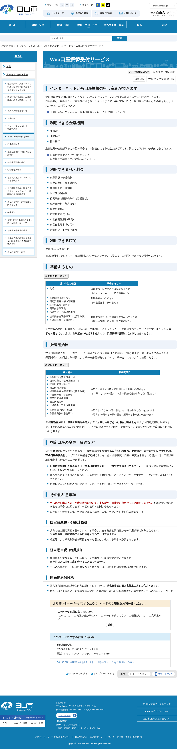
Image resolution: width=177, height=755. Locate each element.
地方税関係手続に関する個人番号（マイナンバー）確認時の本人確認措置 (19, 191)
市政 (164, 25)
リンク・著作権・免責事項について (125, 737)
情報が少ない (138, 615)
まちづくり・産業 (114, 25)
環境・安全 (38, 25)
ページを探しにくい (115, 615)
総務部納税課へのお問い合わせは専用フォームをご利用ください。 (99, 662)
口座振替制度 (13, 144)
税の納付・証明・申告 (61, 46)
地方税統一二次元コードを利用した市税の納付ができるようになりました (19, 87)
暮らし (12, 25)
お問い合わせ (64, 715)
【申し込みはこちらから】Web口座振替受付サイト (87, 112)
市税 (45, 46)
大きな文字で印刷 (158, 78)
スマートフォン (165, 674)
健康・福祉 (63, 25)
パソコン (142, 674)
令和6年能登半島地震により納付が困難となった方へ (19, 221)
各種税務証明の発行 (16, 162)
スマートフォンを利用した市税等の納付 (19, 127)
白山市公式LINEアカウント (157, 718)
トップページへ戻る (104, 673)
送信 (110, 624)
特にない (66, 615)
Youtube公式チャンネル (157, 711)
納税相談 (11, 212)
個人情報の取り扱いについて (89, 737)
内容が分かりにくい (87, 615)
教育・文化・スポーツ (88, 27)
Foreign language (159, 6)
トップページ (23, 46)
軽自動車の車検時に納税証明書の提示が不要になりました (19, 100)
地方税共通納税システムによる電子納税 (19, 179)
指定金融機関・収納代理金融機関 (19, 153)
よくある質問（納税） (17, 252)
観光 (139, 25)
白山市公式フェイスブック (157, 704)
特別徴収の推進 (14, 170)
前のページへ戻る (78, 673)
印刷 (137, 79)
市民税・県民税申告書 (17, 230)
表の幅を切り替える (56, 276)
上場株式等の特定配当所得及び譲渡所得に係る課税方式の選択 (19, 241)
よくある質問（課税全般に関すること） (19, 203)
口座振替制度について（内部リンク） (71, 155)
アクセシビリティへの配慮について (52, 737)
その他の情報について (17, 111)
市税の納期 (12, 118)
